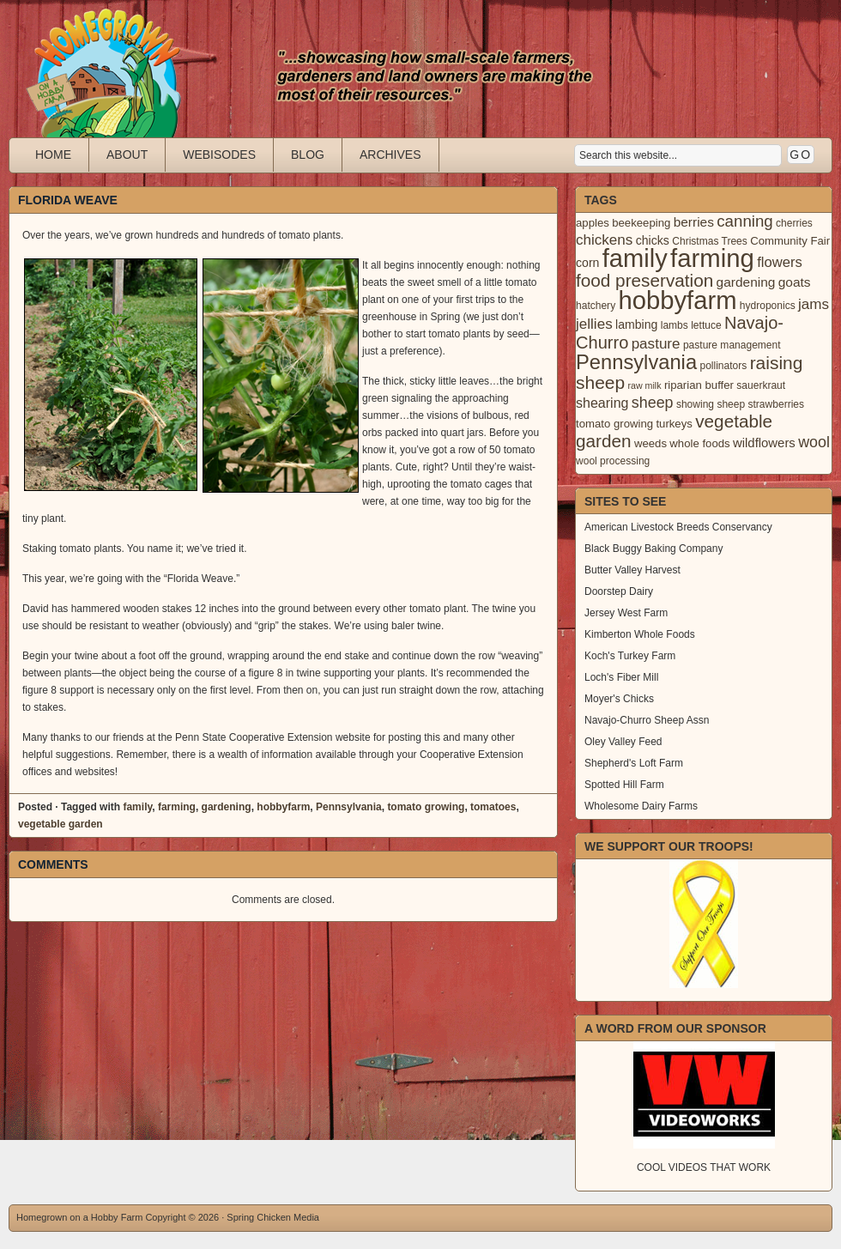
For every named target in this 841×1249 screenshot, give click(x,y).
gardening (226, 807)
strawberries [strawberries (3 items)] (776, 404)
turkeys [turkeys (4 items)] (674, 423)
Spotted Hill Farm (624, 785)
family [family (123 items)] (635, 258)
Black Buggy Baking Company (653, 549)
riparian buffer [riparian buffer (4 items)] (699, 385)
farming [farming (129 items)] (712, 258)
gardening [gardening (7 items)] (746, 282)
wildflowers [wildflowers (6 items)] (764, 443)
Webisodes (219, 154)
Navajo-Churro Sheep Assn (646, 720)
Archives (390, 154)
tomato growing (425, 807)
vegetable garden (60, 824)
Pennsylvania (349, 807)
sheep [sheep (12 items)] (653, 402)
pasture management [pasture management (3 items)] (732, 345)
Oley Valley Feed (623, 742)
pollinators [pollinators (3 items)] (723, 366)
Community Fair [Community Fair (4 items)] (790, 240)
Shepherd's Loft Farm (633, 763)
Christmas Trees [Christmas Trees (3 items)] (709, 241)
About (127, 154)
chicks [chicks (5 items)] (652, 240)
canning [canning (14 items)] (744, 221)
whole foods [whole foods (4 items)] (699, 443)
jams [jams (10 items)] (813, 304)
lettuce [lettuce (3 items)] (706, 325)
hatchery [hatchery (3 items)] (595, 306)
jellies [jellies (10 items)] (594, 324)
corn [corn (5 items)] (587, 263)
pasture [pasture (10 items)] (656, 344)
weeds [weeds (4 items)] (650, 443)
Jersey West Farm (626, 613)
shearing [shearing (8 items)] (602, 402)
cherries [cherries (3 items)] (794, 223)
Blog (307, 154)
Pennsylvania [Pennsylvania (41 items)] (636, 362)
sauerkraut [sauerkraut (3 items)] (760, 385)
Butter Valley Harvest (632, 570)
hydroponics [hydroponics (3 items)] (768, 306)
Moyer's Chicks (619, 699)
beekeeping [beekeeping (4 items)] (641, 222)
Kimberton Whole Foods (639, 634)
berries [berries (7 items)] (694, 222)
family (137, 807)
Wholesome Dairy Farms (641, 806)
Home (53, 154)
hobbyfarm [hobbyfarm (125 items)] (678, 300)
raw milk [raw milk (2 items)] (644, 385)
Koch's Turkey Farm (629, 656)
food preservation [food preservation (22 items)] (644, 280)
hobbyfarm (283, 807)
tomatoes (493, 807)
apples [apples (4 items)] (592, 222)
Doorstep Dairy (618, 591)
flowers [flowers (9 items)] (779, 262)
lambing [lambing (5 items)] (636, 324)
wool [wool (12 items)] (814, 442)
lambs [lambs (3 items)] (674, 325)
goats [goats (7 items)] (794, 282)
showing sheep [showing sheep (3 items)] (710, 404)
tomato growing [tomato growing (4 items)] (614, 423)
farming (177, 807)
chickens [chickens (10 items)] (604, 240)
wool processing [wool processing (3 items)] (613, 461)
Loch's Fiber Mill (621, 677)
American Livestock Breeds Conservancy (678, 527)
